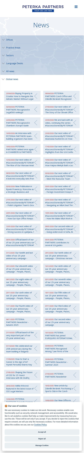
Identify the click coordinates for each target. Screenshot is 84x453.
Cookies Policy (40, 425)
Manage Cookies (42, 445)
